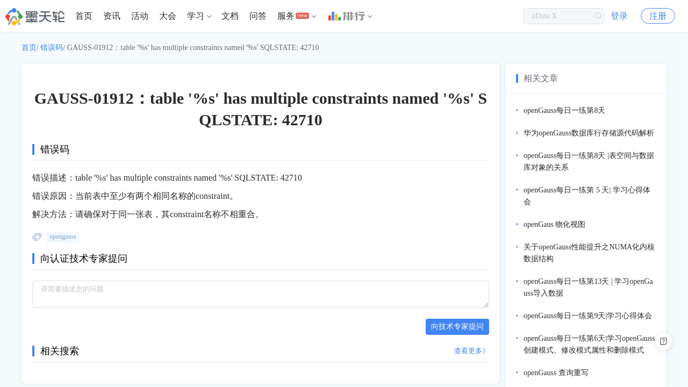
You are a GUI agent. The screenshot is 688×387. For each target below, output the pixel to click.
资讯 (111, 15)
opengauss (62, 236)
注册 (657, 15)
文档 (230, 15)
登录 (619, 15)
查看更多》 (471, 351)
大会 (167, 15)
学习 (195, 15)
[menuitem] (83, 16)
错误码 (51, 48)
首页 (83, 15)
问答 (258, 15)
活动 (139, 15)
